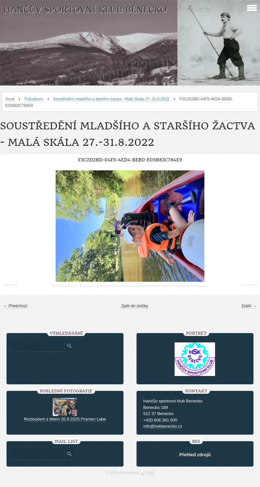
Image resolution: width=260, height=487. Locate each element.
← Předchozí (15, 305)
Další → (249, 305)
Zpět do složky (134, 305)
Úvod (9, 99)
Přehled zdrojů (195, 454)
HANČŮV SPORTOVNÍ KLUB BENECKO (85, 10)
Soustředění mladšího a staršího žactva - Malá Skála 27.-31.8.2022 (111, 99)
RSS (151, 473)
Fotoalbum (34, 99)
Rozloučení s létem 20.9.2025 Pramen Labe (65, 419)
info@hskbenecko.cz (162, 426)
